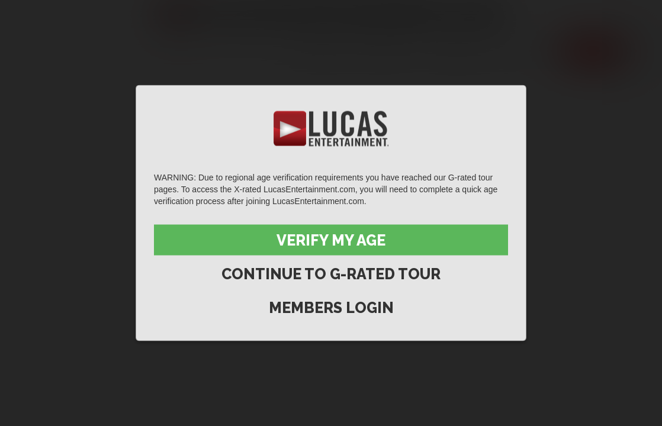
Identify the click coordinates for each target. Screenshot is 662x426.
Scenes (322, 51)
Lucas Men (456, 51)
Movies (385, 51)
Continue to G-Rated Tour (331, 274)
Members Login (331, 308)
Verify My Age (331, 240)
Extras (528, 51)
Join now (593, 51)
